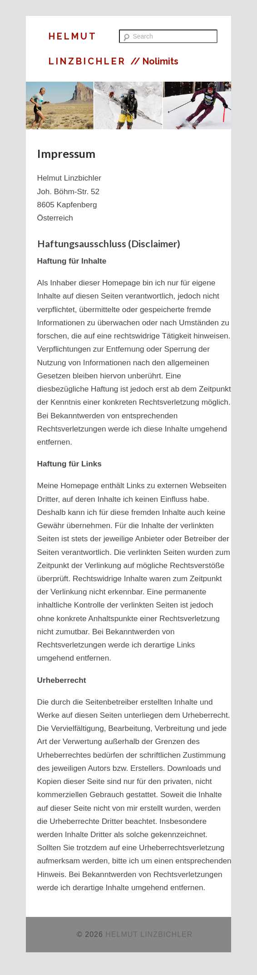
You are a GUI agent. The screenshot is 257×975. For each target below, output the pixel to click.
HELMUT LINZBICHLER (149, 934)
